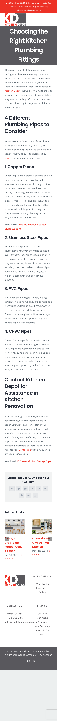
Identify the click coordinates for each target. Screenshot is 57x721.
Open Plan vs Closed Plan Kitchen (41, 543)
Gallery (42, 592)
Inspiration (42, 588)
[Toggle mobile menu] (50, 19)
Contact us (25, 449)
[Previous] (7, 539)
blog (7, 158)
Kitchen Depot (12, 90)
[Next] (50, 539)
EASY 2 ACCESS (44, 655)
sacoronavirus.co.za (26, 7)
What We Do (42, 583)
